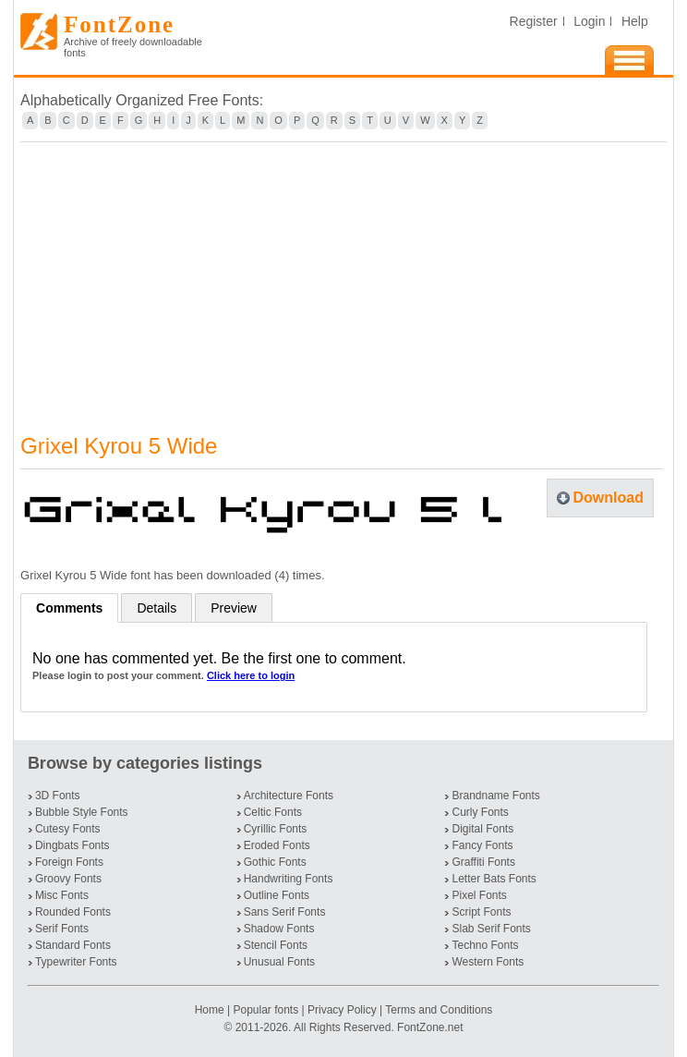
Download (608, 497)
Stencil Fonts (275, 945)
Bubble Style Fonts (81, 812)
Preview (234, 608)
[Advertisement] (343, 276)
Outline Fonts (276, 895)
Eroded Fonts (277, 845)
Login (589, 21)
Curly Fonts (480, 812)
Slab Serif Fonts (491, 928)
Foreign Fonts (69, 862)
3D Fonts (57, 795)
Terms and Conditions (438, 1009)
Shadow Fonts (279, 928)
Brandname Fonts (495, 795)
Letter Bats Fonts (494, 878)
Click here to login (251, 675)
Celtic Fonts (273, 812)
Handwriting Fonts (288, 878)
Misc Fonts (62, 895)
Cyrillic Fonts (275, 828)
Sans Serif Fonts (285, 911)
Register (534, 21)
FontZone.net (430, 1027)
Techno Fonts (485, 945)
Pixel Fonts (479, 895)
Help (634, 21)
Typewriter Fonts (76, 961)
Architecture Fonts (288, 795)
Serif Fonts (62, 928)
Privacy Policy (342, 1009)
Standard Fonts (73, 945)
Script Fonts (481, 911)
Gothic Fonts (275, 862)
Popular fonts (265, 1009)
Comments (69, 608)
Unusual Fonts (279, 961)
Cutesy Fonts (68, 828)
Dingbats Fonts (72, 845)
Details (156, 608)
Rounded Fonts (73, 911)
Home (211, 1009)
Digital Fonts (482, 828)
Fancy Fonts (482, 845)
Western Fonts (488, 961)
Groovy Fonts (68, 878)
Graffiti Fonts (483, 862)
